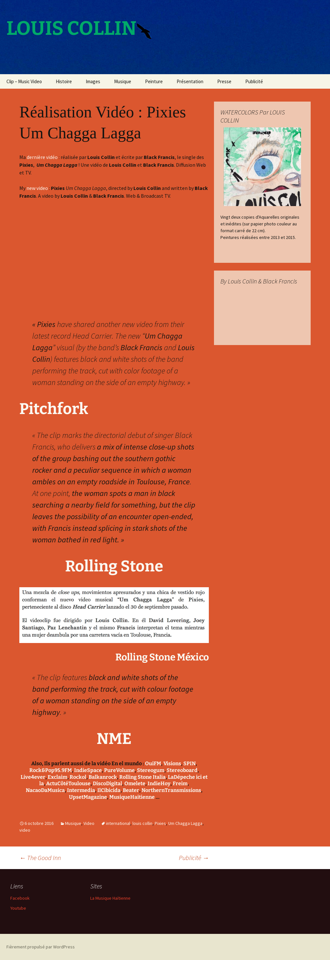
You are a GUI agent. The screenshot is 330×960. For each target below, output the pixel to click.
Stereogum (150, 770)
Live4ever (33, 777)
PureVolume (119, 770)
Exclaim (57, 777)
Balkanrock (103, 777)
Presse (224, 81)
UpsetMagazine (88, 797)
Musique (122, 81)
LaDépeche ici (185, 777)
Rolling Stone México (162, 657)
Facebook (20, 898)
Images (93, 81)
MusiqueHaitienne (132, 797)
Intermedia (81, 790)
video (24, 830)
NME (114, 738)
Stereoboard (182, 770)
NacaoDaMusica (45, 790)
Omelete (134, 783)
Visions (172, 763)
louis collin (142, 823)
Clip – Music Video (24, 81)
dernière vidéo (42, 157)
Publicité (254, 81)
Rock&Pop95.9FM (50, 770)
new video (37, 188)
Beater (131, 790)
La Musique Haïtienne (110, 898)
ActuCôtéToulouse (68, 783)
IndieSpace (88, 770)
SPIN (189, 763)
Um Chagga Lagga (185, 823)
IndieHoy (159, 783)
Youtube (18, 908)
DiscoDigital (107, 783)
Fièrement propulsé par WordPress (40, 947)
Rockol (78, 777)
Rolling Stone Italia (142, 777)
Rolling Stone (114, 566)
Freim (180, 783)
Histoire (64, 81)
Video (88, 823)
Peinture (154, 81)
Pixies (160, 823)
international (118, 823)
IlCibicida (109, 790)
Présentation (190, 81)
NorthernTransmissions (171, 790)
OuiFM (153, 763)
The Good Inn (40, 858)
